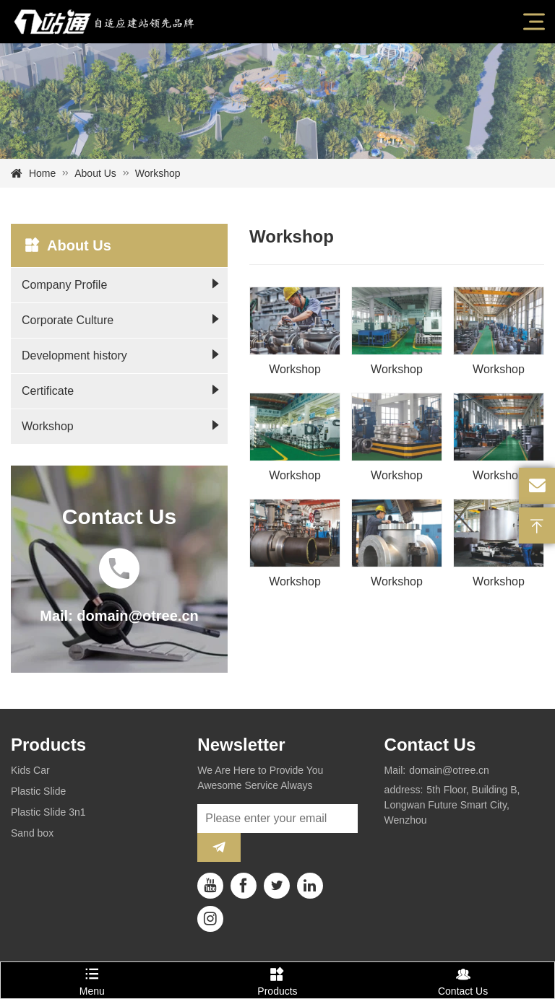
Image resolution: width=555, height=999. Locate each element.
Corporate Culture (67, 320)
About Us (95, 173)
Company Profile (64, 285)
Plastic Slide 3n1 (48, 812)
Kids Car (30, 770)
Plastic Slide (38, 791)
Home (42, 173)
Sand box (32, 833)
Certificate (48, 391)
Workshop (48, 426)
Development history (74, 355)
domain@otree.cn (449, 770)
